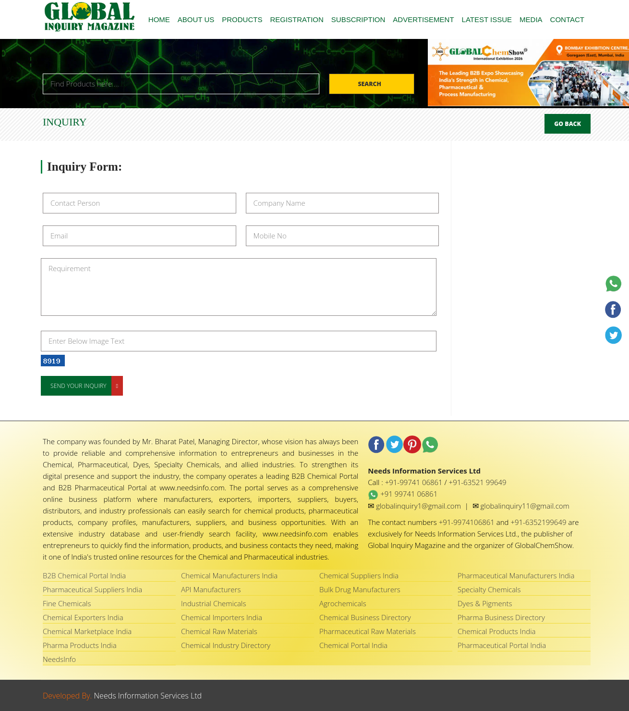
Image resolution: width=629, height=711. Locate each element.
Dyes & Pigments (485, 603)
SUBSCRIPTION (358, 19)
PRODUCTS (242, 19)
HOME (159, 19)
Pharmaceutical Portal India (502, 645)
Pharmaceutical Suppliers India (92, 589)
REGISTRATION (296, 19)
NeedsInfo (59, 659)
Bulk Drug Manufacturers (359, 589)
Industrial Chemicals (213, 603)
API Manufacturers (211, 589)
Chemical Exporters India (83, 617)
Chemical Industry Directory (225, 645)
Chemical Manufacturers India (229, 575)
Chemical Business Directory (365, 617)
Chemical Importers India (221, 617)
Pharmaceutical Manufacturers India (516, 575)
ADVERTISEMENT (423, 19)
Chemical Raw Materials (219, 631)
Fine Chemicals (67, 603)
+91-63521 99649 (478, 482)
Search (370, 84)
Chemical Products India (497, 631)
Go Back (567, 124)
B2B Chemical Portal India (84, 575)
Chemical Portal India (353, 645)
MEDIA (531, 19)
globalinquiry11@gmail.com (525, 506)
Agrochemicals (342, 603)
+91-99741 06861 (415, 482)
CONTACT (567, 19)
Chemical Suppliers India (359, 575)
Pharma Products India (80, 645)
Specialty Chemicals (489, 589)
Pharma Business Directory (501, 617)
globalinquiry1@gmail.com (419, 506)
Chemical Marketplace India (87, 631)
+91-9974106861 (467, 522)
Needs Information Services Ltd (148, 695)
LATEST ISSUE (487, 19)
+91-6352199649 (539, 522)
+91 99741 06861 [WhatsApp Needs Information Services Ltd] (402, 494)
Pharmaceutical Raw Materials (367, 631)
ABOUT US (196, 19)
